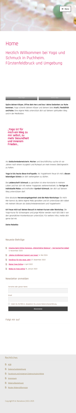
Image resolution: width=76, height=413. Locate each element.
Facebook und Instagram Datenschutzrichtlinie (26, 373)
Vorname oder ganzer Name (17, 287)
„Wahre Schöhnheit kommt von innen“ (23, 255)
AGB (9, 364)
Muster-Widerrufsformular (18, 387)
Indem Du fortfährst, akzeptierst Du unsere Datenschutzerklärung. (32, 304)
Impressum (12, 378)
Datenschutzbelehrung (17, 369)
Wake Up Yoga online (17, 269)
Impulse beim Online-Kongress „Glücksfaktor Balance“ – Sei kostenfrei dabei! (39, 248)
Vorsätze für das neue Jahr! (20, 260)
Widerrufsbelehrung (15, 383)
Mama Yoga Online (16, 264)
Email (10, 295)
